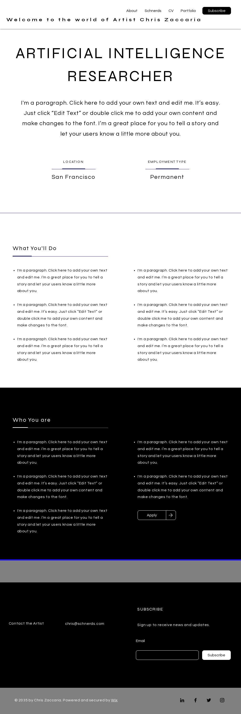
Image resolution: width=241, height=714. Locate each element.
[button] (216, 11)
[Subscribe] (216, 655)
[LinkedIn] (182, 700)
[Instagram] (222, 700)
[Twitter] (209, 700)
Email (140, 641)
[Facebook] (195, 700)
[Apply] (152, 515)
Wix (114, 700)
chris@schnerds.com (84, 624)
